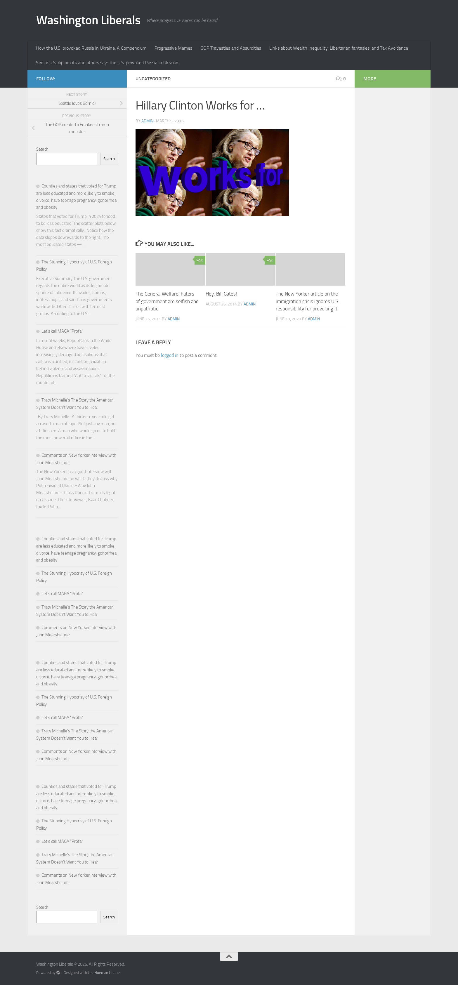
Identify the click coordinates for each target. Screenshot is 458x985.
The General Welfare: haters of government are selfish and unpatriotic (167, 301)
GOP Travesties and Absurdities (230, 48)
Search (42, 149)
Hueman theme (107, 972)
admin (147, 121)
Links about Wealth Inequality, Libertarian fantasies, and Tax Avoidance (338, 48)
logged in (169, 355)
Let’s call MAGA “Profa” (62, 331)
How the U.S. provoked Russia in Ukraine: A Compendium (91, 48)
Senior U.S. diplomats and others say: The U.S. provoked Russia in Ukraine (107, 62)
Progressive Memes (173, 48)
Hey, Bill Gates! (221, 294)
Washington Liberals (88, 20)
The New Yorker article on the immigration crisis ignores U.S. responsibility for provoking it (307, 301)
